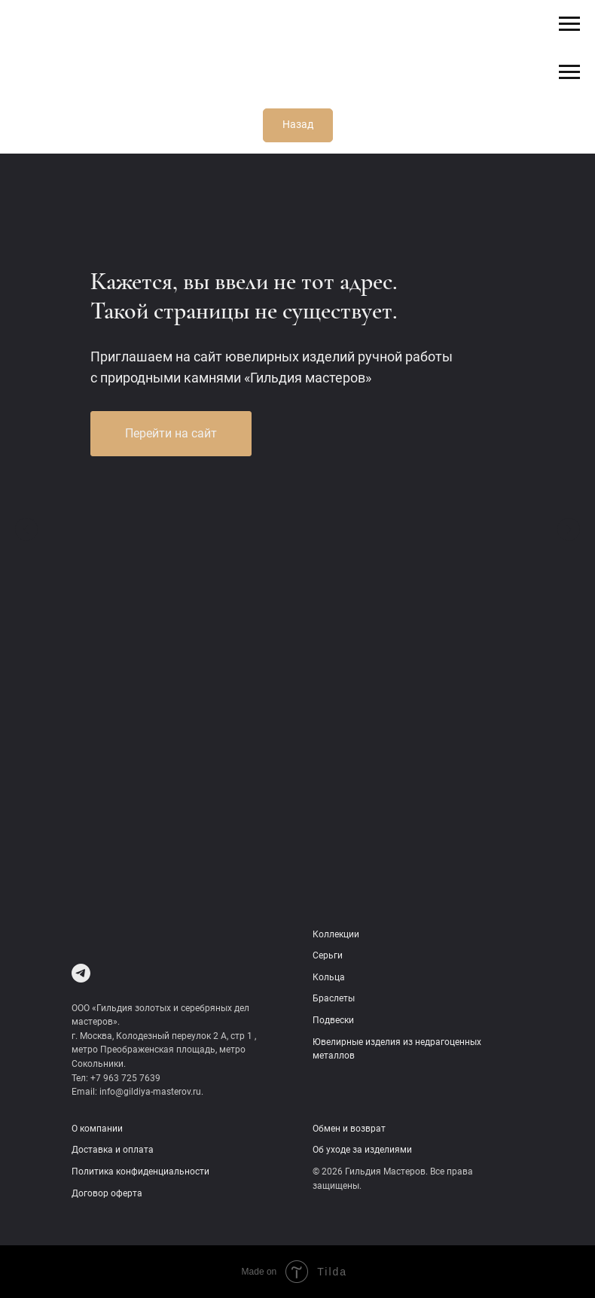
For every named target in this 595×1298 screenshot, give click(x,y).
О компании (97, 1128)
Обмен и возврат (349, 1128)
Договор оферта (107, 1193)
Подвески (333, 1020)
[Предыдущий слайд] (26, 529)
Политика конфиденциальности (140, 1171)
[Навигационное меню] (569, 24)
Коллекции (336, 934)
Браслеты (334, 998)
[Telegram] (81, 973)
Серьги (328, 955)
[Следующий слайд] (568, 529)
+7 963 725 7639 (125, 1078)
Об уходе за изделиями (362, 1149)
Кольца (329, 977)
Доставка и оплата (113, 1149)
